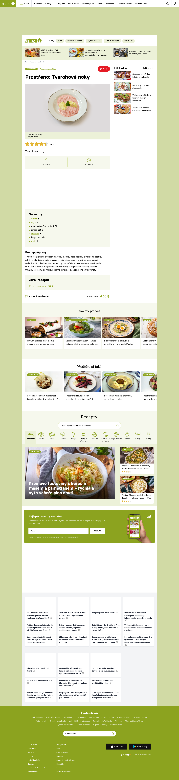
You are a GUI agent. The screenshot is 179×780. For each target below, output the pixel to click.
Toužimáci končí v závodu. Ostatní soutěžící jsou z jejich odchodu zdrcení (72, 615)
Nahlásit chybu (33, 772)
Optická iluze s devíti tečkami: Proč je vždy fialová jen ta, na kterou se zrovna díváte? (105, 627)
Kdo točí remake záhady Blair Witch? (38, 669)
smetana (35, 233)
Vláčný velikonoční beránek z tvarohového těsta (51, 52)
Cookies (31, 764)
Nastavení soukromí (63, 772)
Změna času (94, 717)
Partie (103, 717)
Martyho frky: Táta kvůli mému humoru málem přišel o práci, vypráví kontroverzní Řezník (71, 671)
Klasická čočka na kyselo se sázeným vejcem (140, 52)
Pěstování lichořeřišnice (134, 721)
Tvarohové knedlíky (83, 725)
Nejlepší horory (68, 717)
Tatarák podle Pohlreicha (102, 721)
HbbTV (30, 756)
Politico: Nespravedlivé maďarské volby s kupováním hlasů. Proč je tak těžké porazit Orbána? (40, 627)
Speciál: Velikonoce (106, 3)
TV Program (59, 3)
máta (33, 241)
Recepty (38, 3)
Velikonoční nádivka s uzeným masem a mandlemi (141, 98)
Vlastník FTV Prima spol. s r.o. (38, 768)
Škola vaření (73, 3)
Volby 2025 (73, 721)
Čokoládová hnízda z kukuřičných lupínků (141, 75)
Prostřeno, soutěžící (48, 69)
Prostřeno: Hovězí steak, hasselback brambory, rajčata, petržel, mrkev (80, 397)
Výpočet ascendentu (65, 725)
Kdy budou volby (123, 717)
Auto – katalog (41, 721)
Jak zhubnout (37, 717)
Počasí (111, 717)
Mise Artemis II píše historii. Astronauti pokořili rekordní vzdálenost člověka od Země (39, 615)
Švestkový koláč (116, 725)
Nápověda (60, 764)
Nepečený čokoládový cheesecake (142, 86)
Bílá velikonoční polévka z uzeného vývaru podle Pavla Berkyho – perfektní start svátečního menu (118, 342)
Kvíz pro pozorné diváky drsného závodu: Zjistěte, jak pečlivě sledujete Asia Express (72, 627)
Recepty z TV (88, 3)
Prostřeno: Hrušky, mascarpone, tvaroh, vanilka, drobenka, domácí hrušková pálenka (43, 397)
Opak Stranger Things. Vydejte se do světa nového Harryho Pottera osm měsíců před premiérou (40, 695)
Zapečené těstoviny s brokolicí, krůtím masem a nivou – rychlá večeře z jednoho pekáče (136, 468)
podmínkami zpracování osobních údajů (64, 537)
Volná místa (32, 749)
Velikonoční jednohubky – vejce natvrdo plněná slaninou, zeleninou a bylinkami (82, 342)
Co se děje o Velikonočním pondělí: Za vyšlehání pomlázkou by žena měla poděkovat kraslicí (105, 695)
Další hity (147, 68)
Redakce (59, 768)
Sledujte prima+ (141, 3)
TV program (81, 717)
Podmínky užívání (34, 760)
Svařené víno (85, 721)
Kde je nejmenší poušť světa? (105, 613)
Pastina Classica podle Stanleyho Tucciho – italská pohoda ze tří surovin (136, 498)
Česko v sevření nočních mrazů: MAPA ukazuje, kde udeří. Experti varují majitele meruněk (39, 639)
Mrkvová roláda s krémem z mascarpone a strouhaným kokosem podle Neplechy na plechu (40, 342)
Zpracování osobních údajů (65, 760)
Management (61, 745)
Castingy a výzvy (62, 752)
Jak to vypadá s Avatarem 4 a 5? (39, 681)
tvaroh (34, 218)
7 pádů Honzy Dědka (58, 721)
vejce (33, 222)
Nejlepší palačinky (100, 725)
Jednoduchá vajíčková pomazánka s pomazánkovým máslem (96, 52)
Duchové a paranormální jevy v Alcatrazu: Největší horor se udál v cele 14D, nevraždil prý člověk (105, 639)
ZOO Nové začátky (140, 717)
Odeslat (97, 531)
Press (58, 749)
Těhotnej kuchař (124, 3)
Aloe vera (118, 721)
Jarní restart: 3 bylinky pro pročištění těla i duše (102, 681)
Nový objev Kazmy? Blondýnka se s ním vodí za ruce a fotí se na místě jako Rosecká (73, 695)
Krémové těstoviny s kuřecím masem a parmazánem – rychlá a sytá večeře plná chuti (61, 488)
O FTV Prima (32, 745)
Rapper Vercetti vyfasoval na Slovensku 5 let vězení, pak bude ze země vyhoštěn (73, 683)
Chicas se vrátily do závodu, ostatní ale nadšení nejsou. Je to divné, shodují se (73, 639)
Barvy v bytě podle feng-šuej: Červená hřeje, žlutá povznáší (105, 669)
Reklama (31, 752)
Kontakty (59, 756)
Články (48, 3)
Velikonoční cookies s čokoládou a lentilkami (141, 109)
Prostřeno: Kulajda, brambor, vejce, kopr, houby (118, 397)
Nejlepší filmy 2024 (53, 717)
